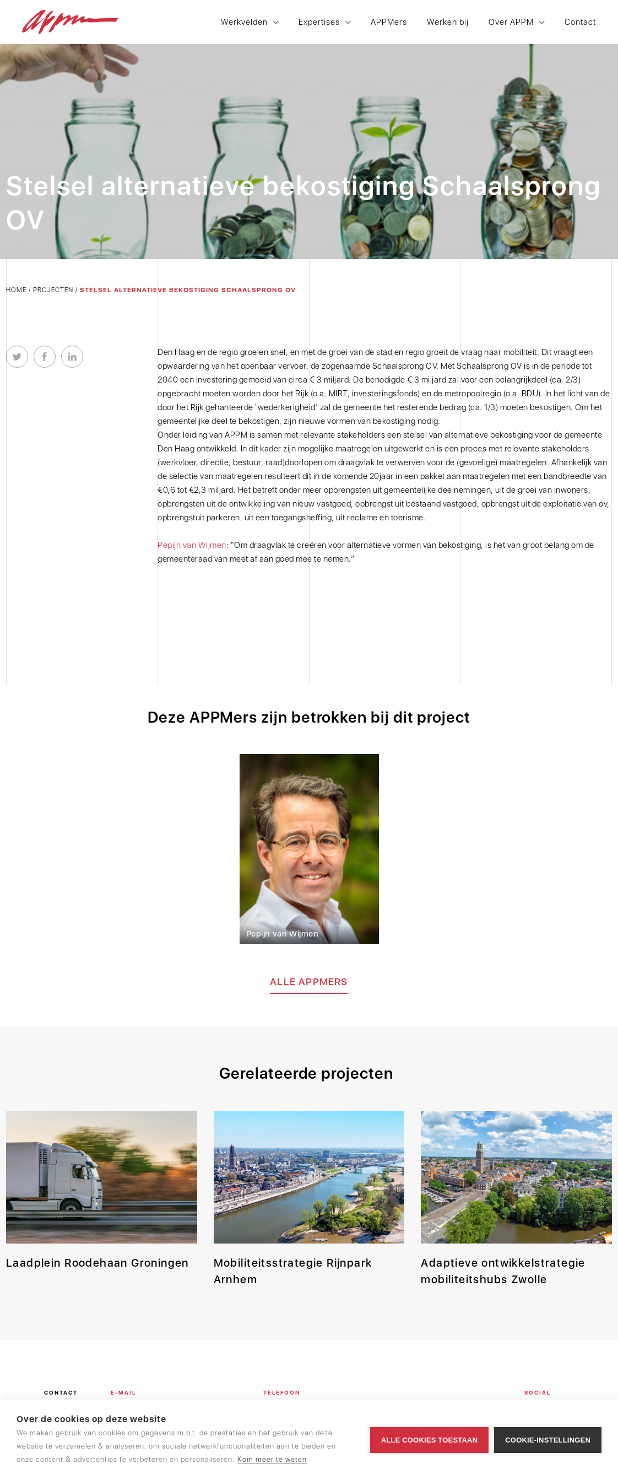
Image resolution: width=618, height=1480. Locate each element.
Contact (580, 22)
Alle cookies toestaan (429, 1440)
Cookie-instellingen (547, 1440)
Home (16, 290)
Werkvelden (244, 22)
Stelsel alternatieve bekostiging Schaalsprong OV (188, 290)
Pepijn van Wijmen (192, 545)
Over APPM (511, 22)
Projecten (53, 290)
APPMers (389, 22)
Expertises (319, 22)
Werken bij (448, 22)
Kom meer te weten (272, 1459)
